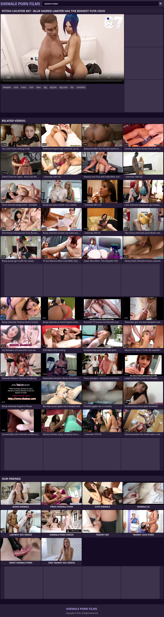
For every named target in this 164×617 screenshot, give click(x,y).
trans (23, 87)
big (45, 87)
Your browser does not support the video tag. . (62, 49)
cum (31, 87)
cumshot (81, 87)
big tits (53, 87)
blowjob (7, 87)
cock (16, 87)
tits (72, 87)
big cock (64, 87)
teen (38, 87)
